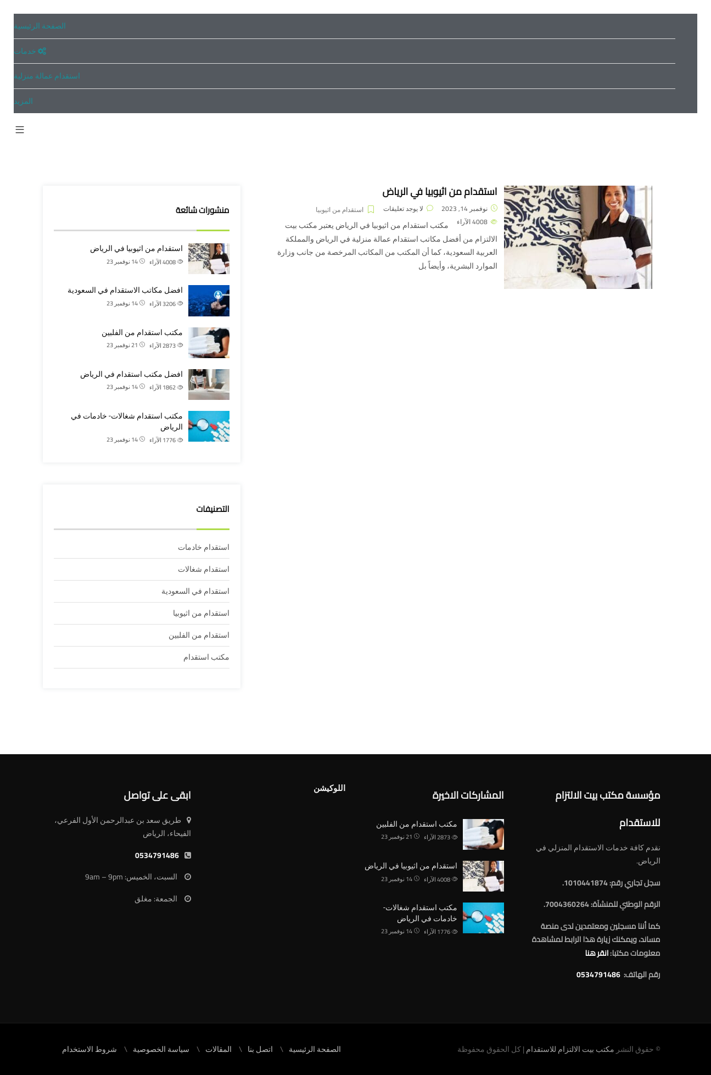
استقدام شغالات (203, 569)
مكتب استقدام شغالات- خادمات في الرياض (127, 421)
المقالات (218, 1049)
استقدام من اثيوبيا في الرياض (439, 191)
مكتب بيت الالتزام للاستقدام (570, 1049)
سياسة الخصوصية (161, 1049)
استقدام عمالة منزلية (47, 76)
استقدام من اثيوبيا (339, 209)
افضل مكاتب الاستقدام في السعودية (125, 290)
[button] (20, 130)
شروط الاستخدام (89, 1049)
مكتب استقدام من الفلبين (142, 332)
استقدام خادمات (203, 547)
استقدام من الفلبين (199, 635)
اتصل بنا (260, 1049)
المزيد (23, 101)
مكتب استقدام (206, 657)
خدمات (30, 51)
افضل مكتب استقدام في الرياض (131, 374)
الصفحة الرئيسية (40, 26)
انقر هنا (596, 953)
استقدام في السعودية (195, 591)
